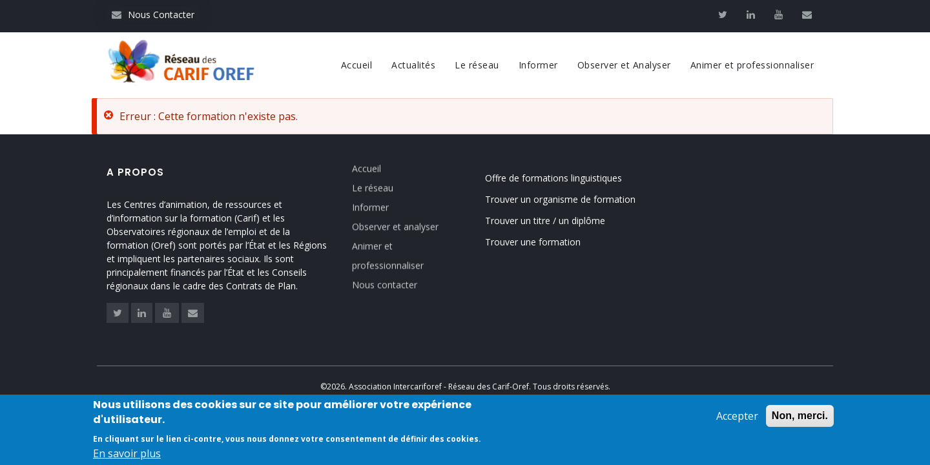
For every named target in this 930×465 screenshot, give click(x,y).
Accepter (737, 417)
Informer (538, 65)
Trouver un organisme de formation (560, 199)
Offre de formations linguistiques (553, 178)
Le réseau (477, 65)
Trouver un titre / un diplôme (545, 220)
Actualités (413, 65)
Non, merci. (800, 416)
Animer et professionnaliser (752, 65)
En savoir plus (127, 455)
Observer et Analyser (624, 65)
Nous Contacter (153, 14)
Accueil (357, 65)
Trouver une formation (533, 242)
